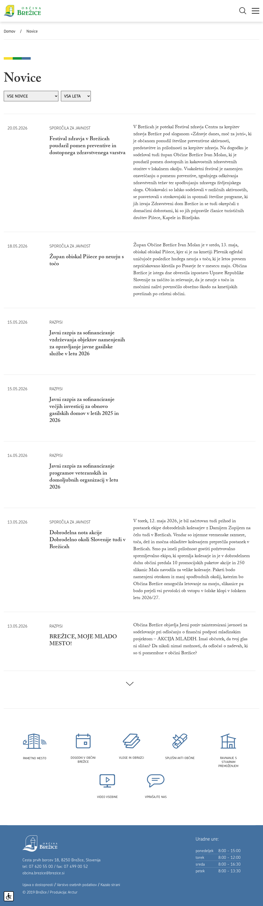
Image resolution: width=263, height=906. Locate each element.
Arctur (73, 892)
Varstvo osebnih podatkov (77, 884)
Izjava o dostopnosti (37, 884)
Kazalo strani (110, 884)
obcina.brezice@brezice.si (43, 873)
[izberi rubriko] (31, 96)
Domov (9, 31)
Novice (32, 31)
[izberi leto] (76, 96)
